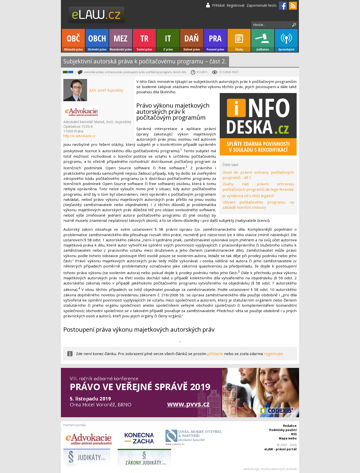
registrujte (273, 353)
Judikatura (262, 40)
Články (239, 40)
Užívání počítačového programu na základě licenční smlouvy (258, 205)
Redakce (290, 426)
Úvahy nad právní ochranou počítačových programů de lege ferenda (258, 186)
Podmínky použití (283, 430)
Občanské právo (73, 40)
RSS (294, 434)
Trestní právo (144, 40)
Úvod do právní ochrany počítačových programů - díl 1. (258, 175)
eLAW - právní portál (280, 449)
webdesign (251, 469)
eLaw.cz (96, 14)
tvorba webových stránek (279, 469)
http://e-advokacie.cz (79, 135)
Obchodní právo (97, 40)
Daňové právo (191, 40)
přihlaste (215, 353)
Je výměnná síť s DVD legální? (248, 195)
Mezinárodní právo (120, 40)
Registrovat (235, 5)
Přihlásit (218, 5)
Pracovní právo (215, 40)
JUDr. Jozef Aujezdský (106, 90)
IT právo (168, 40)
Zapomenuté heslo (262, 5)
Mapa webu (288, 438)
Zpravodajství (286, 40)
